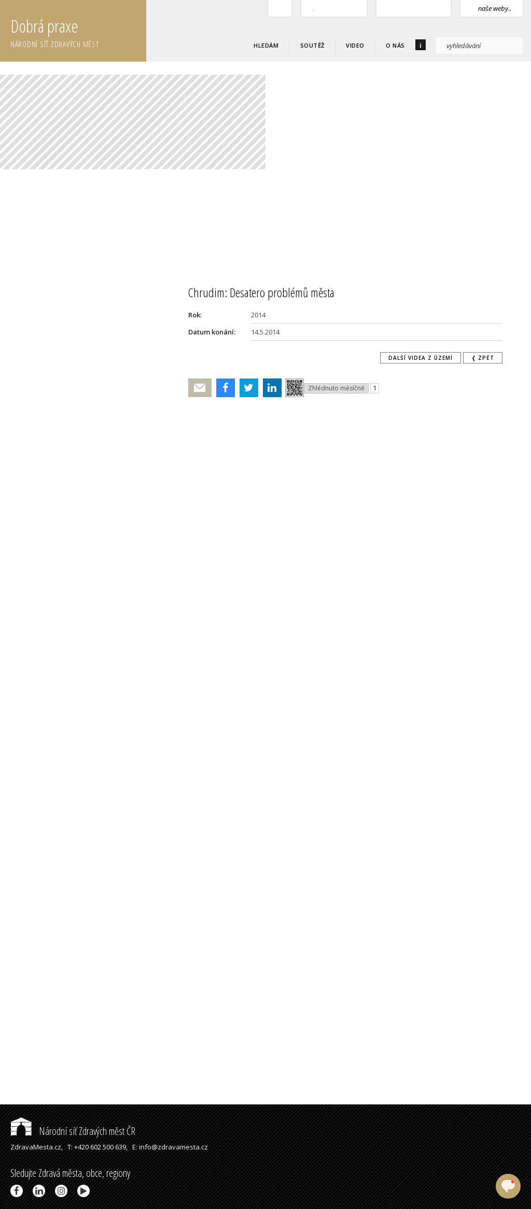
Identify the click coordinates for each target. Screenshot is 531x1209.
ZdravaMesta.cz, (36, 1147)
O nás (395, 45)
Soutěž (312, 45)
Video (355, 45)
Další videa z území (420, 357)
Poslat (200, 388)
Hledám (266, 45)
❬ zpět (482, 357)
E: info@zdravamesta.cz (170, 1147)
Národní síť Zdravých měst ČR (72, 1131)
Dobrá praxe (78, 31)
